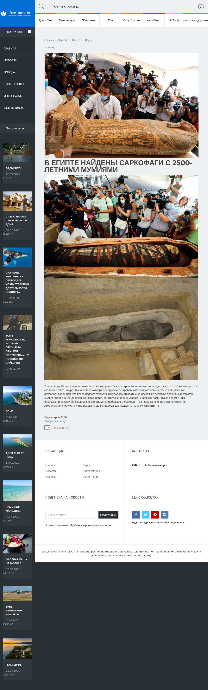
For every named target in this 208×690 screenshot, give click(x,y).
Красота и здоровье (195, 20)
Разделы (50, 477)
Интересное (13, 96)
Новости (10, 60)
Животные (88, 20)
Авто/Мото (154, 20)
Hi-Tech (174, 20)
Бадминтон (14, 168)
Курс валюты (14, 84)
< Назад (49, 47)
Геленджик (14, 664)
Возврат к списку (55, 421)
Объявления (13, 107)
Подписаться (108, 514)
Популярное (18, 128)
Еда (110, 20)
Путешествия (67, 20)
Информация (91, 471)
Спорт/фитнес (132, 20)
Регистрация (91, 477)
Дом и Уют (45, 20)
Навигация (18, 31)
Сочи (9, 411)
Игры (86, 465)
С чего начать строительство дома (17, 220)
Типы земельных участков (14, 610)
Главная (10, 48)
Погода (9, 72)
